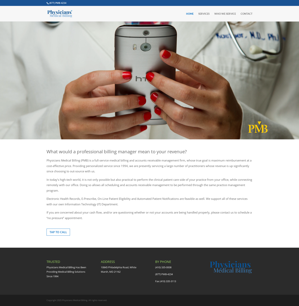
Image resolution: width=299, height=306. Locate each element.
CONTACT (246, 13)
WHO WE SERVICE (225, 13)
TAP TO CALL (58, 232)
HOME (190, 13)
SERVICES (204, 13)
